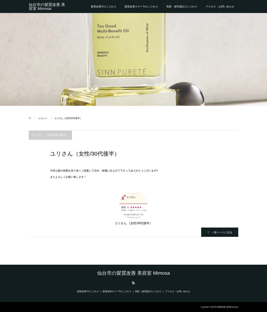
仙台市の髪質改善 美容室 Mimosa (47, 6)
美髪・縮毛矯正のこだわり (181, 6)
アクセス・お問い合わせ (220, 6)
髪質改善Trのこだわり (104, 6)
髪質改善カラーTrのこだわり (141, 6)
